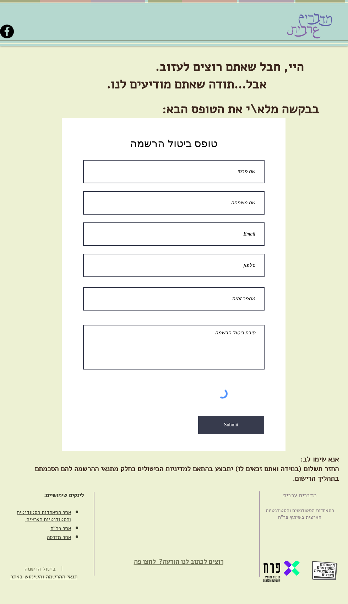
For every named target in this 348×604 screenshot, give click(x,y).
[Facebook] (7, 31)
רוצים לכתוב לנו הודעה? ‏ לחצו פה (178, 561)
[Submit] (231, 425)
